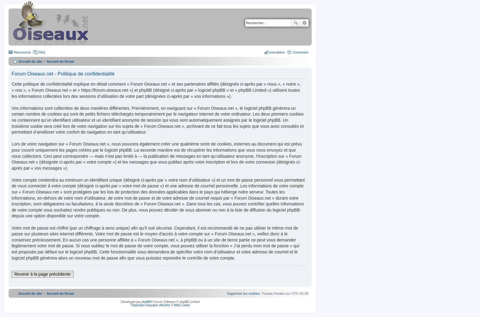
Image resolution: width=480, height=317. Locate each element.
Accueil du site (30, 61)
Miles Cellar (182, 305)
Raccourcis (22, 52)
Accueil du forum (60, 61)
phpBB (146, 302)
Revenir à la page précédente (42, 274)
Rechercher (295, 23)
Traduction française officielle (150, 305)
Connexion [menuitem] (300, 52)
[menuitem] (243, 293)
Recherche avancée (304, 23)
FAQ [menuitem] (41, 52)
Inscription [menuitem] (277, 52)
